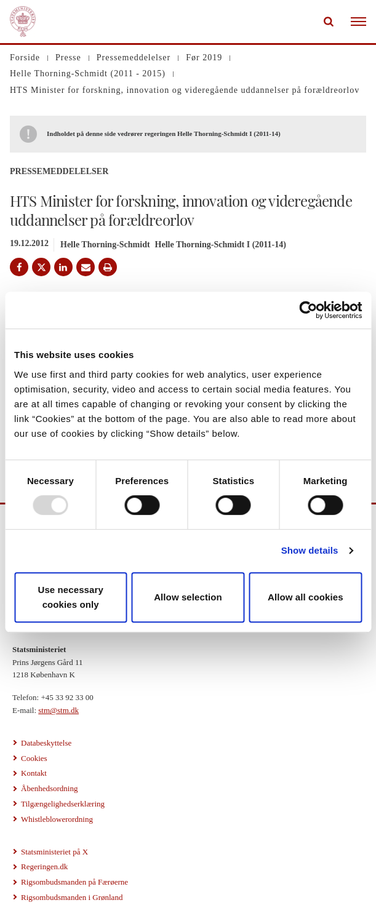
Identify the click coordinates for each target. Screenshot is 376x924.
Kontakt (34, 773)
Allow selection (188, 597)
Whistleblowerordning (57, 819)
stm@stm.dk (58, 710)
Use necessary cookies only (70, 597)
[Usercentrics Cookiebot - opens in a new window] (308, 310)
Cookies (34, 758)
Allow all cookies (305, 597)
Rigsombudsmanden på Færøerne (74, 881)
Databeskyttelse (46, 742)
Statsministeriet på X (54, 851)
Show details (309, 550)
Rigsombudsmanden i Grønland (71, 897)
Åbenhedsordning (49, 788)
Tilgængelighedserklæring (63, 803)
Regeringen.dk (44, 866)
